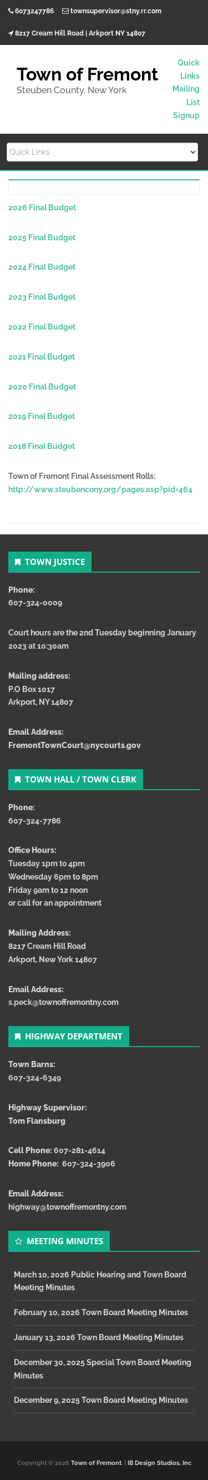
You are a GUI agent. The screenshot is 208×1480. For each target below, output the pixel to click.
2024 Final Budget (41, 266)
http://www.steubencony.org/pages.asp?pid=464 (100, 489)
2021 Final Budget (41, 356)
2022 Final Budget (41, 326)
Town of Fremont (96, 1463)
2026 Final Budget (42, 207)
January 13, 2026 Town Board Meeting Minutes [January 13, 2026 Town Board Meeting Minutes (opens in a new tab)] (99, 1337)
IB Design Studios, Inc (159, 1463)
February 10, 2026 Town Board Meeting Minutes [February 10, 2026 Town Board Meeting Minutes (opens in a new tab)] (101, 1312)
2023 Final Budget (41, 296)
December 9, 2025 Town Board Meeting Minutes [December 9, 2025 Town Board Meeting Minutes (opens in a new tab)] (101, 1400)
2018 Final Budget (41, 446)
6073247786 (34, 11)
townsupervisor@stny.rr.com (115, 11)
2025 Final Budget (41, 237)
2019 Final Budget (41, 416)
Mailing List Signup (186, 102)
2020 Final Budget (42, 386)
